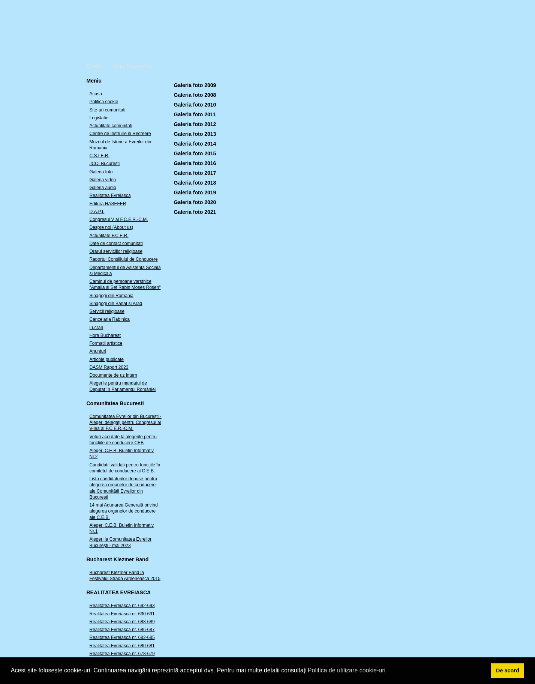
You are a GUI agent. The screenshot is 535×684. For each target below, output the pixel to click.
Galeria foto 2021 (195, 212)
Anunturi (98, 351)
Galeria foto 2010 (195, 105)
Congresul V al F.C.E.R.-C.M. (119, 219)
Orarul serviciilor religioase (116, 251)
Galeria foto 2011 (195, 114)
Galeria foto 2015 (195, 153)
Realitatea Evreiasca (110, 195)
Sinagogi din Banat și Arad (116, 303)
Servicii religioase (107, 311)
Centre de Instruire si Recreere (120, 133)
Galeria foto (101, 171)
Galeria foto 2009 (195, 85)
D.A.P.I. (97, 211)
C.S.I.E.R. (99, 155)
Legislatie (99, 117)
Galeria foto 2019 (195, 192)
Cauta (93, 66)
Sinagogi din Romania (111, 295)
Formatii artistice (106, 343)
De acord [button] (507, 670)
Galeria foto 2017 (195, 173)
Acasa (96, 93)
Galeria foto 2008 (195, 95)
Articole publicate (107, 359)
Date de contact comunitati (116, 243)
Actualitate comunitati (111, 125)
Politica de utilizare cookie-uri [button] (346, 670)
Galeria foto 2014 (195, 144)
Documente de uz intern (113, 375)
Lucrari (96, 327)
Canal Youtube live (132, 66)
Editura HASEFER (108, 203)
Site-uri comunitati (108, 110)
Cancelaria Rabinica (110, 319)
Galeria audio (103, 187)
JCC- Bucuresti (105, 163)
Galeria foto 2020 (195, 202)
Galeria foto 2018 (195, 183)
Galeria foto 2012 (195, 124)
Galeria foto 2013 (195, 134)
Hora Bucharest (105, 335)
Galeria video (103, 179)
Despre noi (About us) (111, 227)
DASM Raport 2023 (109, 367)
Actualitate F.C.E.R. (109, 235)
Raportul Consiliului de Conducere (124, 259)
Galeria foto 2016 (195, 163)
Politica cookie (104, 101)
